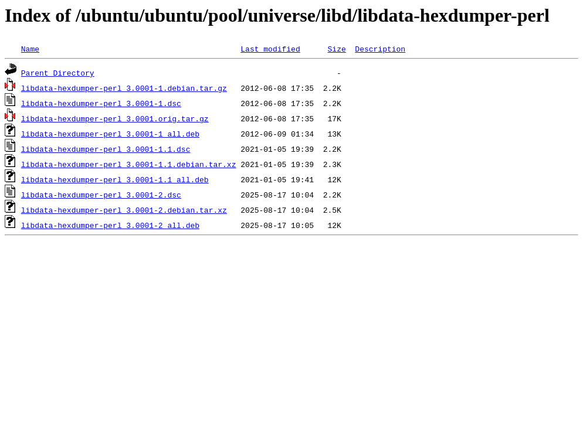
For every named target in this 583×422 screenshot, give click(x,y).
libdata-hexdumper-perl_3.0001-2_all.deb (110, 225)
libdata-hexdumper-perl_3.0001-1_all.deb (110, 133)
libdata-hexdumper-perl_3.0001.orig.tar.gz (115, 118)
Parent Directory (57, 72)
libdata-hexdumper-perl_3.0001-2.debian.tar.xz (124, 210)
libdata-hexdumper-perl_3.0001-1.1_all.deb (115, 179)
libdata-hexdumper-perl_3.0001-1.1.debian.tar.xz (128, 164)
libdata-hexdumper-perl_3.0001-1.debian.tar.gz (124, 88)
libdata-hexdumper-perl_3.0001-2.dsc (101, 194)
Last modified (270, 48)
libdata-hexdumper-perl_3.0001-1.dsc (101, 103)
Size (336, 48)
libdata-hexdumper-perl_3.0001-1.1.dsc (106, 149)
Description (380, 48)
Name (30, 48)
